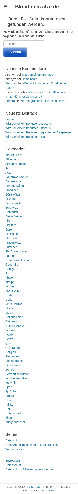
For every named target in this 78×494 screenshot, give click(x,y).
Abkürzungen (14, 155)
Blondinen (11, 190)
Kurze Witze (13, 290)
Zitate (9, 417)
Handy (9, 269)
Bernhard (11, 83)
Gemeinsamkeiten (17, 260)
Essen (9, 229)
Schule (9, 369)
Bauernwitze (13, 181)
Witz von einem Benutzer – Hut (25, 136)
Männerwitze (13, 304)
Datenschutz (13, 440)
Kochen (10, 286)
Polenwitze (12, 330)
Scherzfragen (14, 360)
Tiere (8, 400)
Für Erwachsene (16, 251)
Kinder (9, 277)
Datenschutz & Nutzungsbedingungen (29, 469)
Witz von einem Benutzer (38, 74)
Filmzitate (11, 234)
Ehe (8, 220)
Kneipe (10, 282)
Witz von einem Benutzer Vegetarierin (29, 123)
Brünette (10, 199)
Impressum (12, 460)
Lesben (10, 295)
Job (7, 273)
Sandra (10, 101)
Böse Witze (12, 194)
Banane (10, 119)
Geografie (11, 264)
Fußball (10, 255)
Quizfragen (12, 347)
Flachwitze (12, 238)
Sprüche (10, 391)
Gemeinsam (29, 79)
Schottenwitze (14, 365)
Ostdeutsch (12, 321)
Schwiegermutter (16, 378)
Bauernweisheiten (16, 177)
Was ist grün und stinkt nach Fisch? (43, 101)
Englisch (10, 225)
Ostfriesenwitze (15, 325)
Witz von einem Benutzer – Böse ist (28, 128)
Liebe (8, 299)
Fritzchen (11, 247)
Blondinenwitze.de (37, 6)
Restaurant (12, 356)
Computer (11, 212)
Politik (9, 334)
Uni (7, 409)
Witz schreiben (15, 449)
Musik (9, 312)
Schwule (10, 382)
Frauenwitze (13, 242)
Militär (9, 308)
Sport (8, 387)
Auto (8, 172)
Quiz (8, 343)
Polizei (9, 339)
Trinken (10, 404)
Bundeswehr (13, 203)
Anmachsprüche (15, 164)
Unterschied (13, 413)
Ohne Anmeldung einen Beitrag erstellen (31, 444)
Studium (10, 395)
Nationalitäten (14, 317)
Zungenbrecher (15, 422)
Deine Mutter (13, 216)
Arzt (8, 168)
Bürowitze (11, 207)
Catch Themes (47, 490)
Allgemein (11, 159)
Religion (10, 352)
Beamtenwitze (14, 185)
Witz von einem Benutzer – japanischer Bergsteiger (38, 132)
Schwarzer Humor (17, 374)
